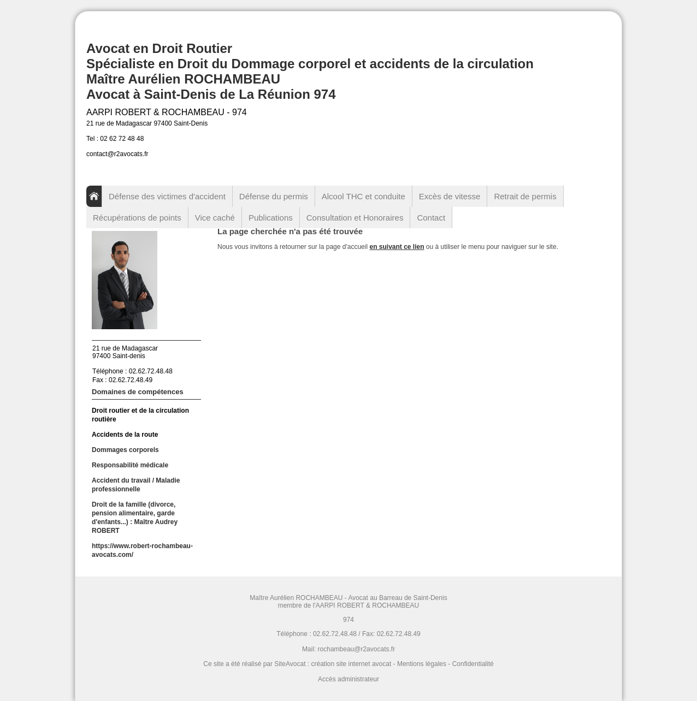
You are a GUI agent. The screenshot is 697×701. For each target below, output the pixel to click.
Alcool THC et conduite (363, 196)
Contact (431, 217)
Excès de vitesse (450, 196)
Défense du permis (273, 196)
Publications (271, 217)
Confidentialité (473, 664)
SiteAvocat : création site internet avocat (332, 664)
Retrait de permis (525, 196)
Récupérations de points (137, 217)
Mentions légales (421, 664)
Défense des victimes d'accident (167, 196)
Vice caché (215, 217)
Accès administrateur (348, 679)
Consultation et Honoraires (355, 217)
